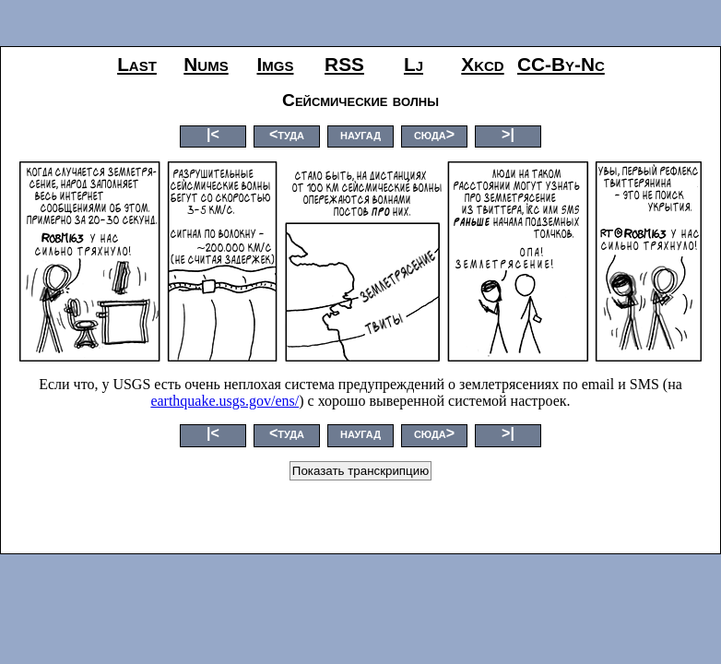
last (137, 64)
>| (508, 134)
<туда (286, 134)
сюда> (434, 134)
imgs (275, 64)
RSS (344, 64)
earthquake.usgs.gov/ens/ (224, 401)
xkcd (482, 64)
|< (213, 134)
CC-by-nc (561, 64)
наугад (360, 134)
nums (205, 64)
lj (413, 64)
